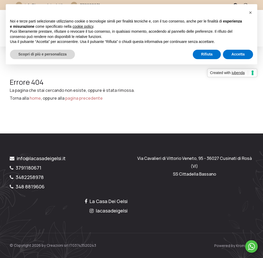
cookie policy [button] (83, 26)
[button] (250, 12)
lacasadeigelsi (109, 210)
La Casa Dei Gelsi (106, 201)
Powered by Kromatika (233, 245)
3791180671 (25, 168)
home (35, 98)
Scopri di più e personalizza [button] (42, 54)
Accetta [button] (238, 54)
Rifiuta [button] (207, 54)
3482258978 (27, 177)
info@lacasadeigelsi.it (37, 158)
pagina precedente (84, 98)
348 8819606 (27, 186)
